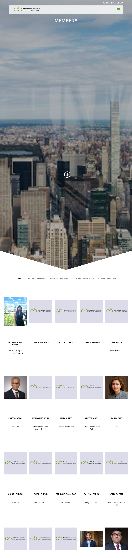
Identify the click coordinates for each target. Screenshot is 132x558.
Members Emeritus (107, 278)
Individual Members (59, 278)
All (19, 278)
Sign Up (119, 2)
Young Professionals (83, 278)
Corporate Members (35, 278)
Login (109, 2)
